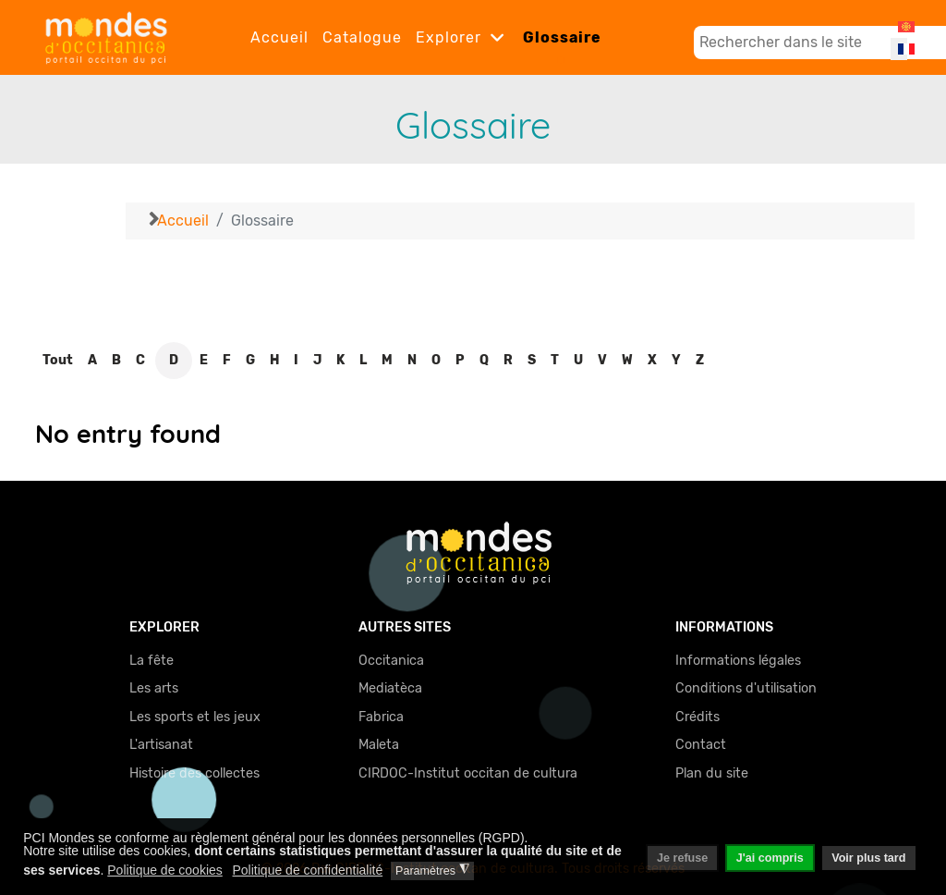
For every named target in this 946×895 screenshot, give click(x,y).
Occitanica (391, 660)
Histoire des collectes (194, 773)
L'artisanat (161, 745)
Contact (700, 745)
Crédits (697, 717)
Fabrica (381, 717)
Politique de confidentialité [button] (308, 870)
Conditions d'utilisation (746, 688)
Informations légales (738, 660)
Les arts (153, 688)
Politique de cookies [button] (165, 870)
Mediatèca (390, 688)
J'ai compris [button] (770, 858)
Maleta (378, 745)
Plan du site (711, 773)
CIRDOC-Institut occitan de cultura (467, 773)
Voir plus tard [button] (868, 858)
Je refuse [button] (682, 858)
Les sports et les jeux (195, 717)
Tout (57, 360)
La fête (151, 660)
